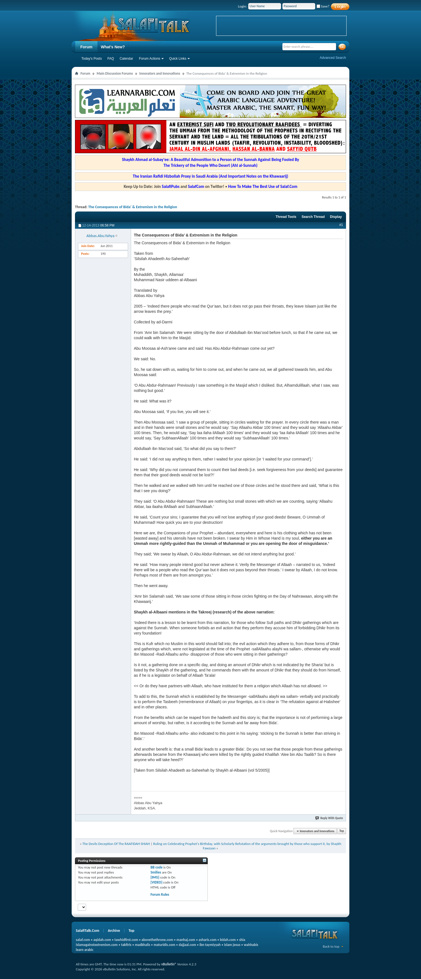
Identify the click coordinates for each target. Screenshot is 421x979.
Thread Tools (285, 217)
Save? (323, 6)
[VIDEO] (156, 882)
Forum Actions (149, 59)
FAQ (110, 59)
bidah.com (228, 940)
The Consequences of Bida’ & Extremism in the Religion (132, 207)
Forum (86, 47)
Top (341, 831)
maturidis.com (164, 945)
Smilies (156, 872)
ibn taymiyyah (209, 945)
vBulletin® (168, 964)
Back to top (331, 946)
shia (242, 940)
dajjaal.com (187, 945)
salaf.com (83, 940)
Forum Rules (160, 894)
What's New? (113, 47)
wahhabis (251, 945)
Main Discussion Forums (115, 73)
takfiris (126, 945)
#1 (341, 225)
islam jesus (232, 945)
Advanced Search (333, 58)
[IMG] (155, 877)
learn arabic (84, 950)
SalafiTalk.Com (87, 930)
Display (336, 217)
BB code (156, 867)
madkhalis (142, 945)
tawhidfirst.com (126, 940)
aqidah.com (102, 940)
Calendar (126, 59)
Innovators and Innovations (159, 73)
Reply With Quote (329, 818)
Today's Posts (91, 59)
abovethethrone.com (157, 940)
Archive (114, 930)
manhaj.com (186, 940)
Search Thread (313, 217)
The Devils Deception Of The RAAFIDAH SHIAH (116, 844)
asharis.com (207, 940)
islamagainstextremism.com (97, 945)
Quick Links (177, 59)
